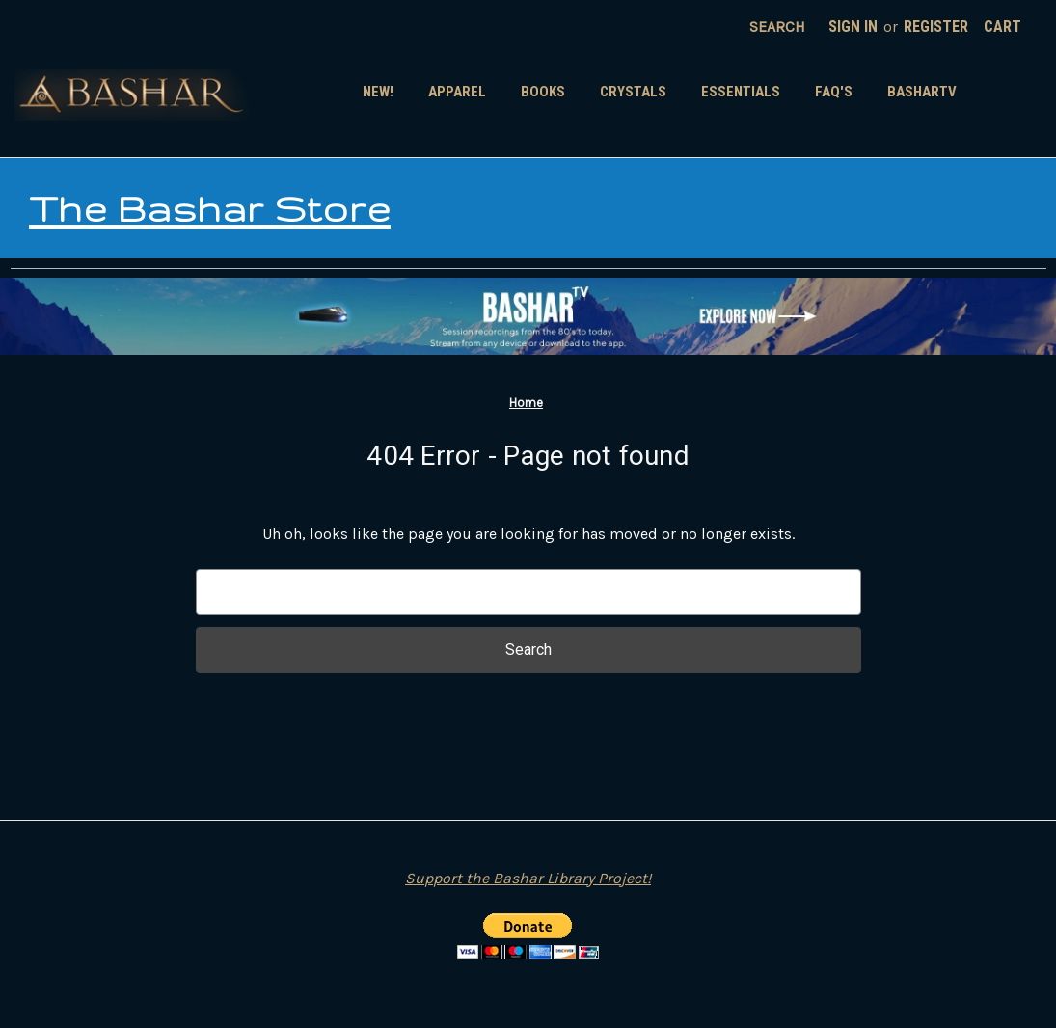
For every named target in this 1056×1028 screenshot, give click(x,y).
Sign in (853, 26)
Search (777, 26)
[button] (528, 316)
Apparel (457, 91)
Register (936, 26)
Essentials (740, 91)
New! (378, 91)
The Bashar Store (210, 208)
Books (543, 91)
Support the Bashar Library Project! (528, 878)
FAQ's (834, 91)
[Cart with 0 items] (1002, 27)
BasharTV (922, 91)
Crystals (633, 91)
